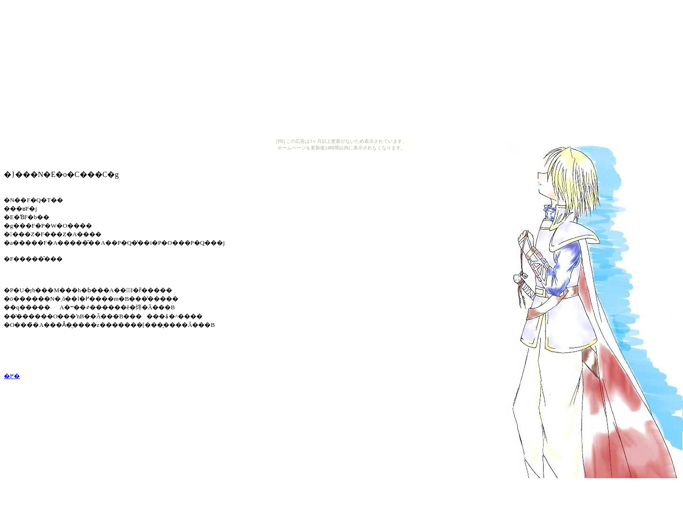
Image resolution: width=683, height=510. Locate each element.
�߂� (12, 376)
